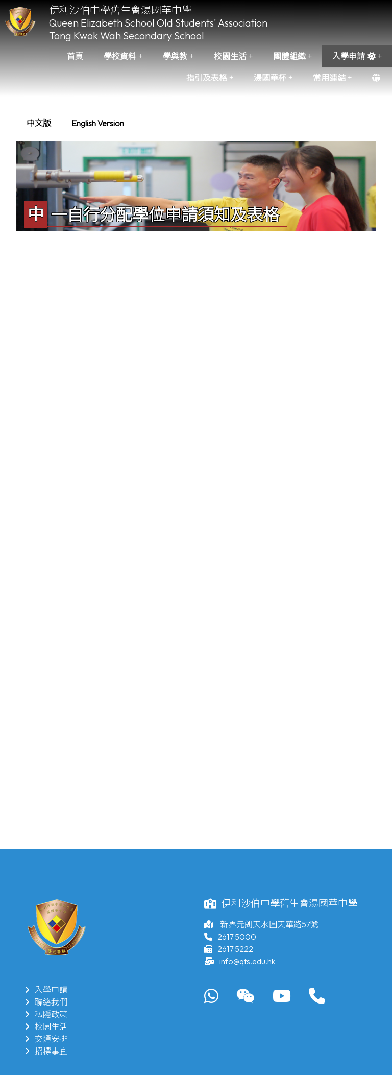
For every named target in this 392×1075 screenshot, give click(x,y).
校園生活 (233, 56)
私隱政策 (45, 1014)
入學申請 (357, 56)
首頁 (75, 56)
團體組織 (292, 56)
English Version (97, 123)
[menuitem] (38, 123)
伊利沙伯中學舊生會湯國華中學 (120, 10)
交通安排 (45, 1039)
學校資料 (123, 56)
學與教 (178, 56)
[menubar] (75, 123)
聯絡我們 (45, 1002)
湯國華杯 (273, 78)
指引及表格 (209, 78)
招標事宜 (45, 1051)
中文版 (39, 123)
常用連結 (332, 78)
